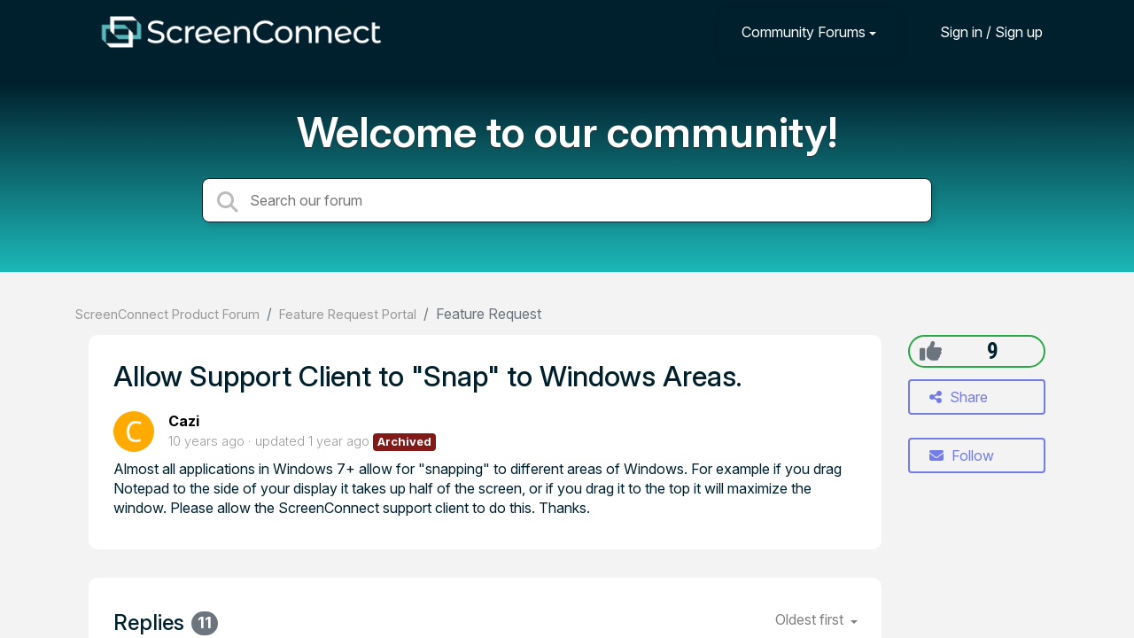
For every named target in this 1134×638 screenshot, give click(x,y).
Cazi (183, 421)
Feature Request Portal (347, 314)
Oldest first (811, 619)
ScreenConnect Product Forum (167, 314)
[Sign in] (978, 31)
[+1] (931, 351)
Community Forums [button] (804, 32)
